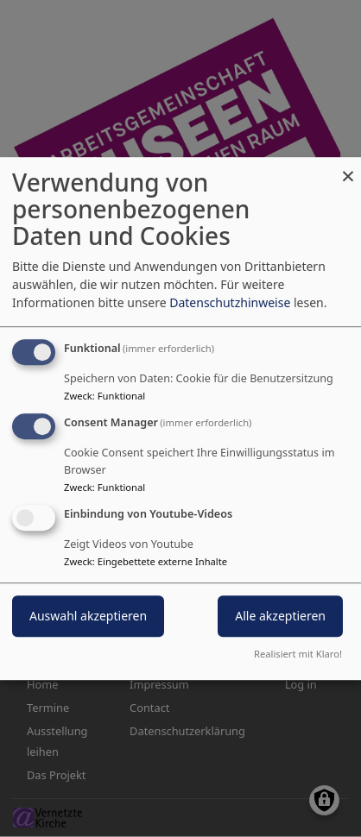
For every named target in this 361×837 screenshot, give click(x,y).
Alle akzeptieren (280, 615)
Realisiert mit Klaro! (298, 653)
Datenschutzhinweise (229, 302)
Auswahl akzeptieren (88, 615)
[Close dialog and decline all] (348, 168)
